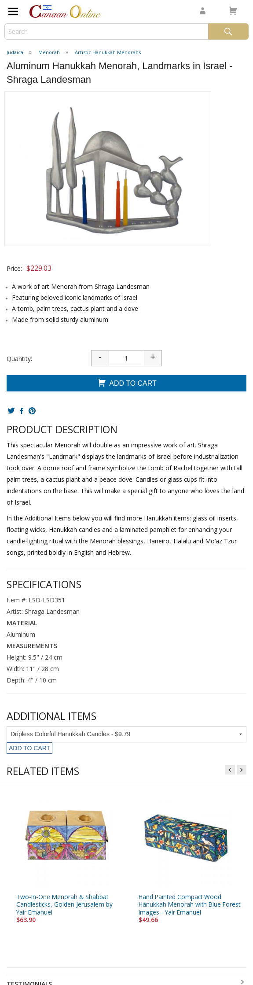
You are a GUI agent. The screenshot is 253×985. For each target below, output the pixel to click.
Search (228, 31)
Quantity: (19, 358)
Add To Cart (126, 383)
